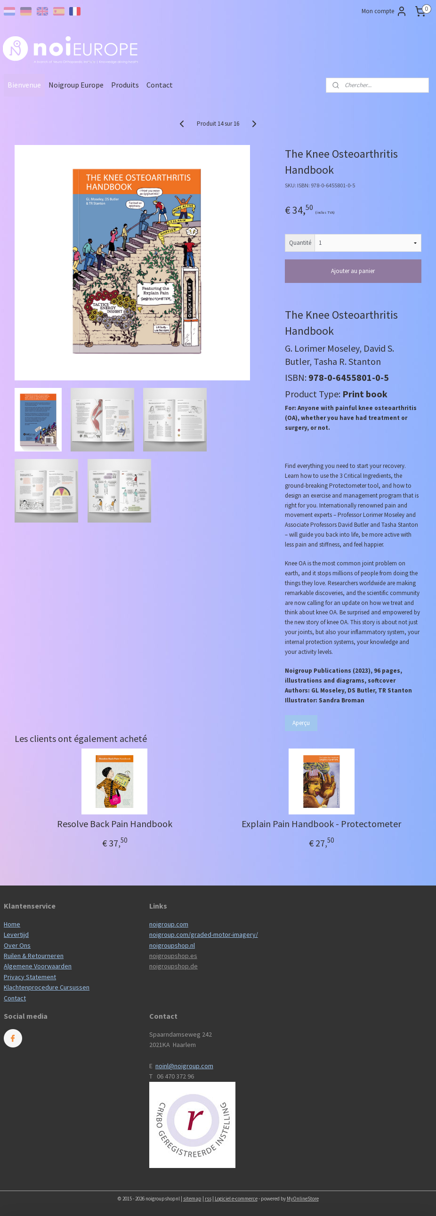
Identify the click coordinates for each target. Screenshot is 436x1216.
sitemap (192, 1198)
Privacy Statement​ (30, 977)
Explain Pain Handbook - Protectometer (321, 823)
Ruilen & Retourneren (34, 955)
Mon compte (384, 11)
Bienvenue (24, 84)
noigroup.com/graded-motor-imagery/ (203, 934)
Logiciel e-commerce (236, 1198)
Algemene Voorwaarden (38, 966)
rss (208, 1198)
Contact (159, 84)
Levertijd (16, 934)
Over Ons (17, 945)
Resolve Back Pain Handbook (114, 823)
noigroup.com (168, 924)
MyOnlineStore (303, 1198)
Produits (125, 84)
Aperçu (301, 723)
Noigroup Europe (76, 84)
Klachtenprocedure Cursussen (46, 987)
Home (12, 924)
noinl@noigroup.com (184, 1066)
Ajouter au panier (353, 271)
